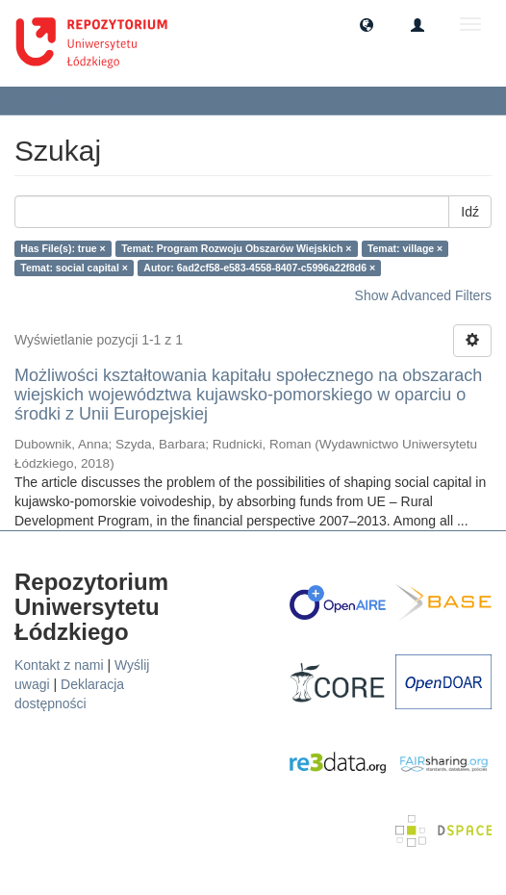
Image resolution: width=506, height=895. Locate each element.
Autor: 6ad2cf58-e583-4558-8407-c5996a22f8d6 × (259, 267)
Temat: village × (405, 248)
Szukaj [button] (52, 100)
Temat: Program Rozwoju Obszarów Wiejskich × (236, 248)
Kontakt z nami (59, 665)
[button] (366, 24)
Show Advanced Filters (423, 295)
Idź (470, 211)
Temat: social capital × (74, 267)
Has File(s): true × (62, 248)
